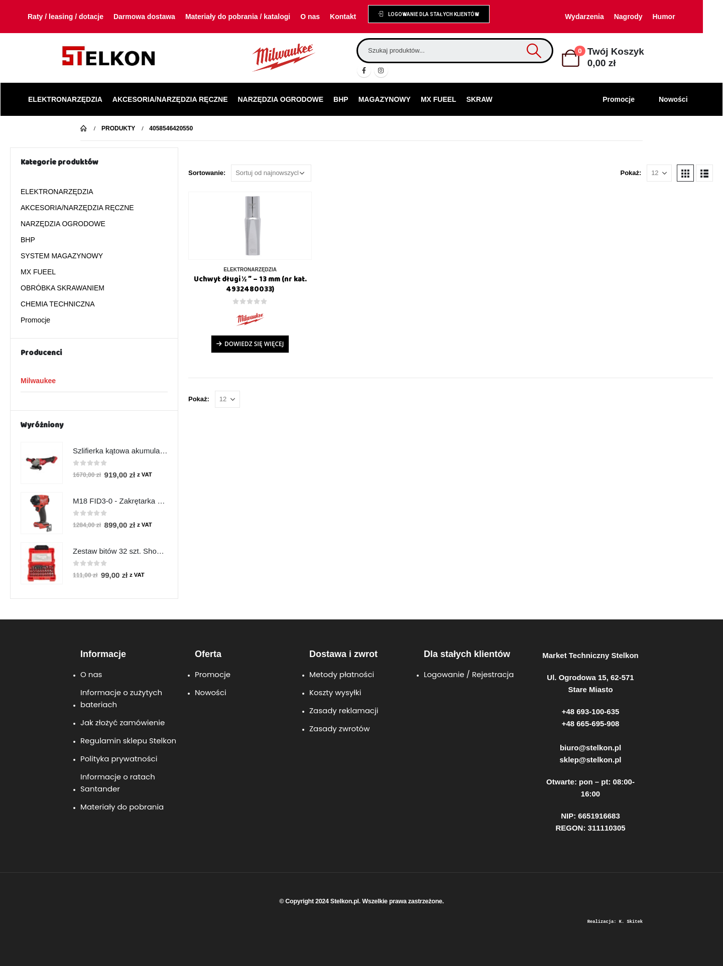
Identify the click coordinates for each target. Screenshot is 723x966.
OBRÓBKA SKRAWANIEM (62, 288)
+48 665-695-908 (591, 723)
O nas (310, 17)
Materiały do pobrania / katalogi (237, 17)
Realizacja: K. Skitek (615, 921)
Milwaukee (38, 381)
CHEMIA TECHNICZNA (58, 304)
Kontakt (343, 17)
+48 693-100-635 (591, 711)
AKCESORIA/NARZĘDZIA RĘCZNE (170, 99)
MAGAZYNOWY (384, 99)
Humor (664, 17)
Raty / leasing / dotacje (65, 17)
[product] (250, 225)
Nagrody (628, 17)
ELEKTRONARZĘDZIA (65, 99)
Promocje (618, 99)
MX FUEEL (438, 99)
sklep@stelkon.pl (591, 759)
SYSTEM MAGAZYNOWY (62, 256)
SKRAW (479, 99)
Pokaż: (630, 173)
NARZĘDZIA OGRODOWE (281, 99)
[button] (428, 14)
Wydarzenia (584, 17)
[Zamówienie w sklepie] (271, 173)
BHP (340, 99)
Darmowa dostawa (144, 17)
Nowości (673, 99)
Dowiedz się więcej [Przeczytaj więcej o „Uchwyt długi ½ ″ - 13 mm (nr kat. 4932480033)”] (254, 344)
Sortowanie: (206, 173)
